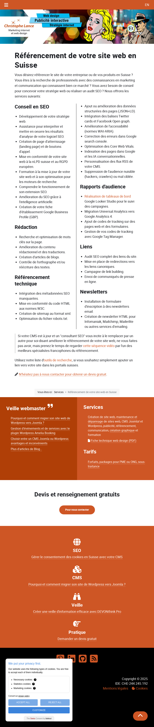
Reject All (54, 702)
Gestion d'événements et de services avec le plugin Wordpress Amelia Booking (40, 430)
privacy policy (24, 696)
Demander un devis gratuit (77, 639)
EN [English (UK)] (147, 4)
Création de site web (101, 417)
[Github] (82, 659)
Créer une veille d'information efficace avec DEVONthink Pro (77, 611)
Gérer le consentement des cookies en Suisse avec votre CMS (77, 557)
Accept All (23, 702)
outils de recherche (58, 360)
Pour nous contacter (77, 510)
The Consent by (39, 718)
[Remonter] (140, 716)
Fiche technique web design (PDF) (113, 441)
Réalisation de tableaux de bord (108, 196)
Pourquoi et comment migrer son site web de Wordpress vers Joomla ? (40, 420)
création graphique (122, 430)
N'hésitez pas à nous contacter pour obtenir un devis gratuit (62, 374)
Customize (39, 710)
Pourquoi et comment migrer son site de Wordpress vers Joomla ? (77, 584)
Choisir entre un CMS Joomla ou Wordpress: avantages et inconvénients (40, 441)
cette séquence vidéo (99, 346)
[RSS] (93, 659)
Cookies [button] (142, 688)
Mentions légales (115, 688)
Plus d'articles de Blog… (26, 449)
